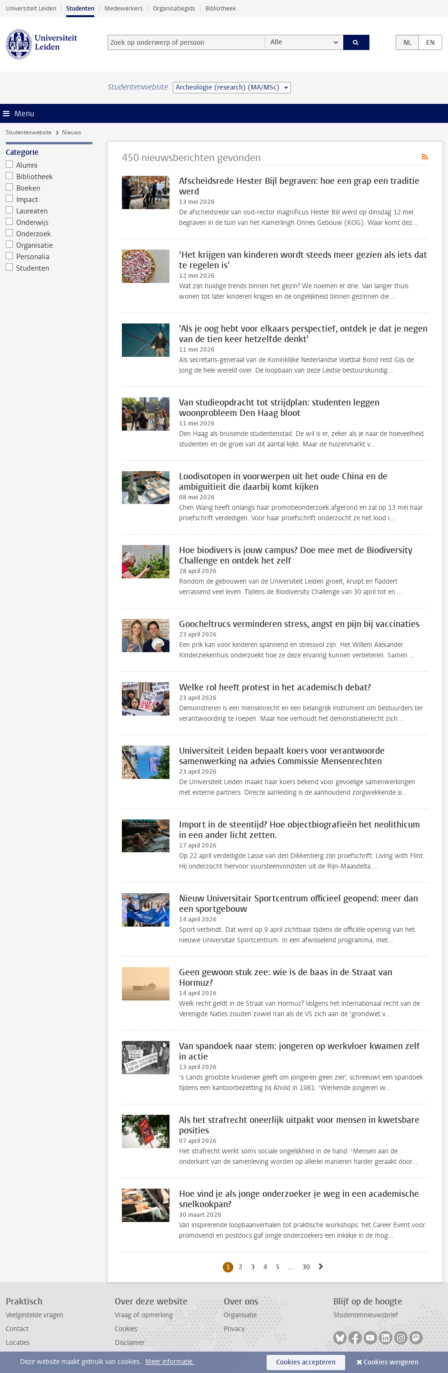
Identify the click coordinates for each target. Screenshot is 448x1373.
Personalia (28, 257)
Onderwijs (27, 222)
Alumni (22, 165)
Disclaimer (130, 1342)
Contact (17, 1328)
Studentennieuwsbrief (365, 1315)
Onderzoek (28, 234)
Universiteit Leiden (31, 8)
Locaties (18, 1342)
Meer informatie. (169, 1361)
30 (307, 1267)
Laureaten (27, 211)
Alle (276, 42)
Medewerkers (123, 8)
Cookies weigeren (391, 1362)
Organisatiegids (174, 8)
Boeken (23, 188)
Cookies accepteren (306, 1362)
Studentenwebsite (28, 132)
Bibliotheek (220, 8)
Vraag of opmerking (144, 1315)
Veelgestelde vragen (34, 1315)
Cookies (126, 1328)
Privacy (234, 1328)
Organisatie (29, 245)
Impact (22, 199)
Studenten (80, 8)
